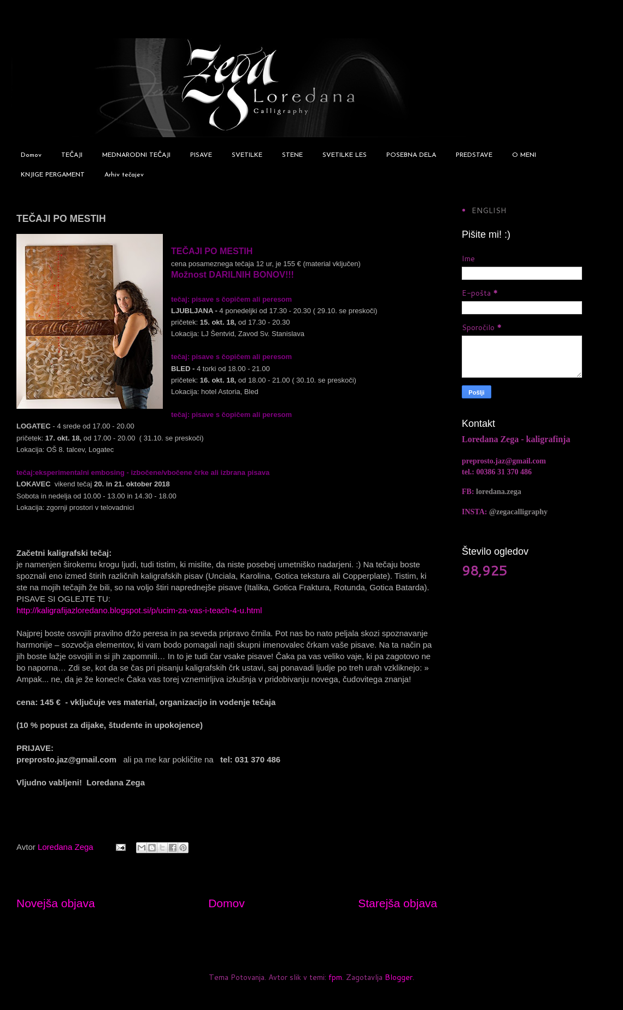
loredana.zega (498, 492)
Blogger (399, 977)
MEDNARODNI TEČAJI (136, 155)
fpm (335, 977)
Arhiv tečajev (124, 175)
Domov (31, 155)
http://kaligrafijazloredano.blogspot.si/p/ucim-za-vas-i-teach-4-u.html (139, 610)
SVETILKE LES (344, 155)
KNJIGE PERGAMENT (53, 175)
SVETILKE (247, 155)
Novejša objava (55, 903)
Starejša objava (397, 903)
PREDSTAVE (474, 155)
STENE (292, 155)
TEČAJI (72, 155)
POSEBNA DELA (411, 155)
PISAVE (201, 155)
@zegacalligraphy (518, 512)
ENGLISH (489, 210)
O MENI (524, 155)
